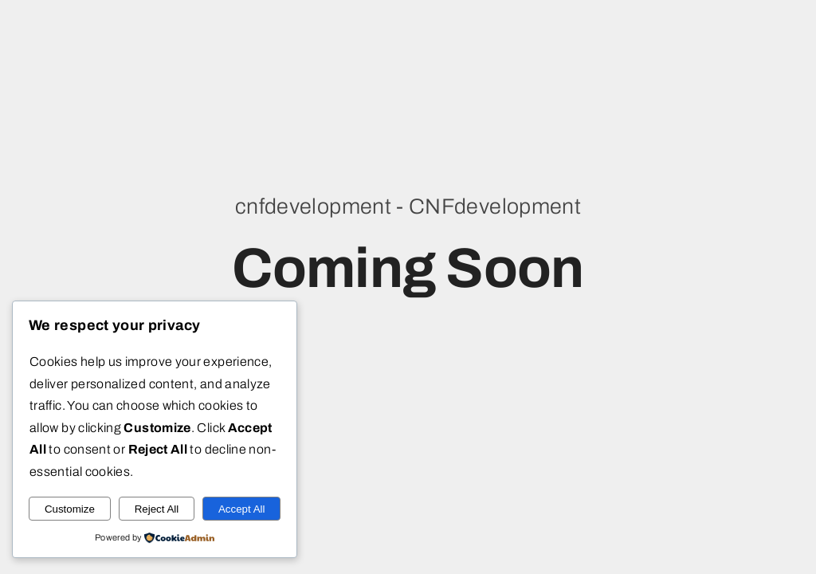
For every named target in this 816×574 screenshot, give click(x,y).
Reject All (157, 509)
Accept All (241, 509)
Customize (70, 509)
